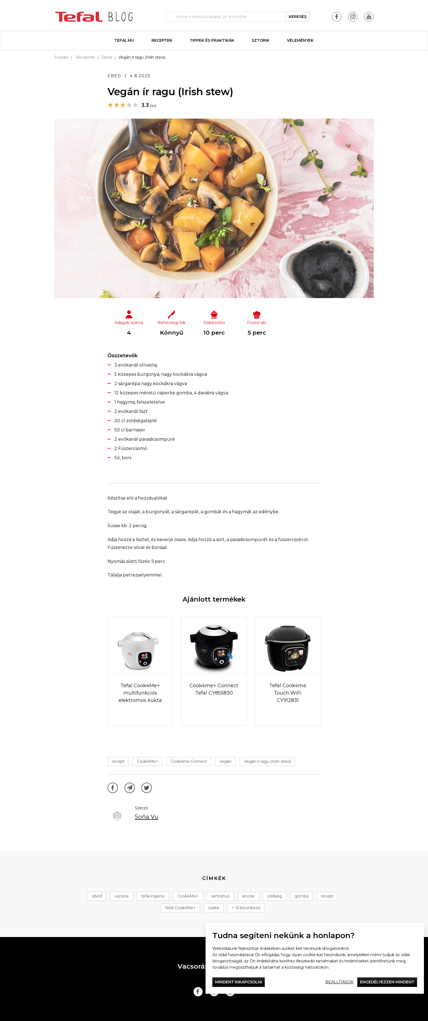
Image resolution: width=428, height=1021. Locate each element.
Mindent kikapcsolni (238, 982)
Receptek (161, 40)
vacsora (121, 896)
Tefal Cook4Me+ (180, 907)
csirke (213, 907)
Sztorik (260, 40)
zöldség (274, 896)
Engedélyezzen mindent (387, 982)
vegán (225, 761)
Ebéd (107, 57)
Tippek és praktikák (212, 40)
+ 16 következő (246, 907)
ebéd (97, 896)
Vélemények (300, 40)
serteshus (220, 896)
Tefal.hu (124, 40)
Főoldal (61, 57)
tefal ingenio (153, 896)
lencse (248, 896)
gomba (301, 896)
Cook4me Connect (189, 761)
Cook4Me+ (147, 761)
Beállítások (339, 982)
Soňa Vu (146, 816)
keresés (298, 16)
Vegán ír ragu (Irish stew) (267, 761)
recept (118, 761)
